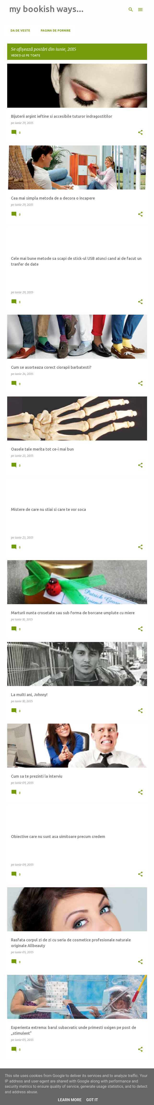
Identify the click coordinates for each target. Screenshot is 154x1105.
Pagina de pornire (54, 30)
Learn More (69, 1100)
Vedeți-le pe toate (25, 55)
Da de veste (19, 30)
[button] (140, 132)
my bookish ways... (46, 9)
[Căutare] (131, 9)
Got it (92, 1100)
